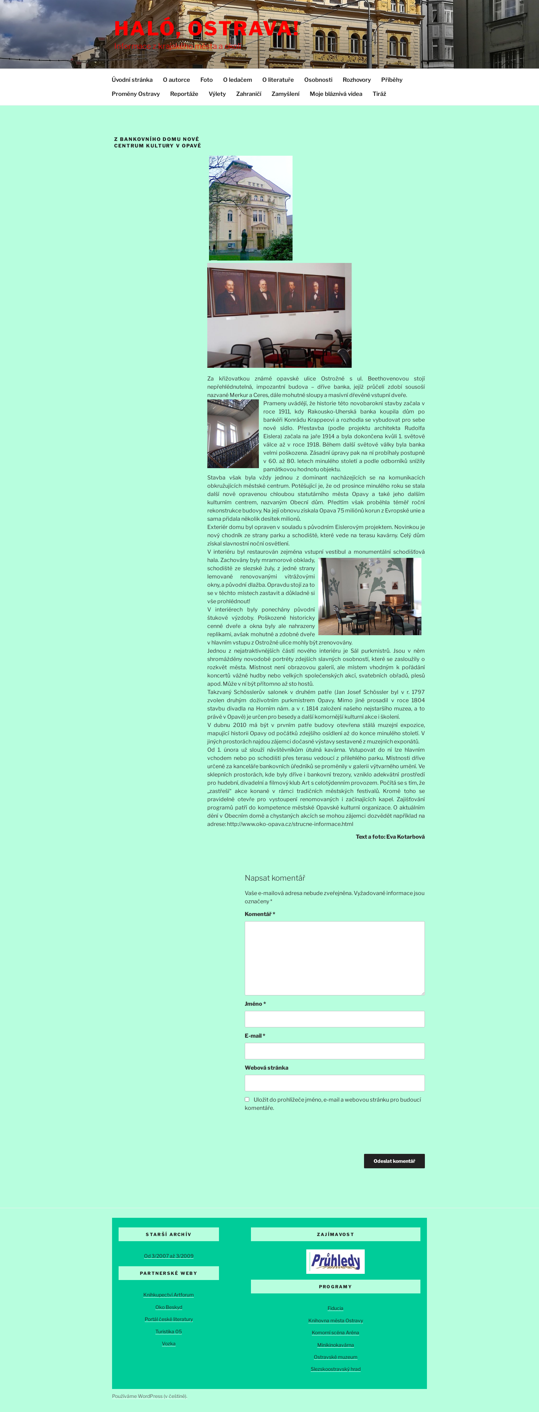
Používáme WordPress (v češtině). (149, 1396)
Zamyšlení (285, 93)
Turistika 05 (168, 1331)
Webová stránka (266, 1067)
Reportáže (184, 93)
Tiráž (379, 93)
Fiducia (335, 1308)
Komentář (260, 914)
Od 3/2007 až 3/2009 (169, 1256)
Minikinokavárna (335, 1345)
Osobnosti (318, 79)
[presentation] (297, 1133)
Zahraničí (248, 93)
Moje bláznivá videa (336, 93)
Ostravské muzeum (336, 1357)
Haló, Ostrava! (207, 28)
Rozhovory (357, 79)
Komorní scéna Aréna (335, 1332)
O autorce (176, 79)
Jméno (255, 1004)
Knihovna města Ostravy (335, 1320)
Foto (206, 79)
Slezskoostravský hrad (336, 1369)
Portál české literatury (169, 1319)
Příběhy (392, 79)
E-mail (255, 1036)
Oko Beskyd (168, 1307)
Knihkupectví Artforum (168, 1295)
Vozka (169, 1343)
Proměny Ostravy (136, 93)
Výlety (217, 93)
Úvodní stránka (132, 79)
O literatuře (278, 79)
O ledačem (237, 79)
